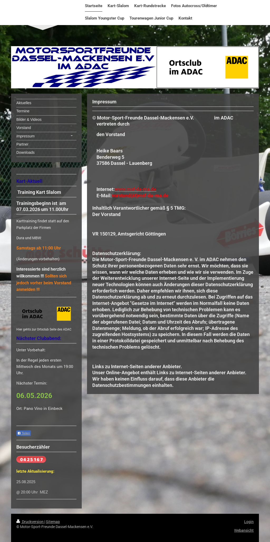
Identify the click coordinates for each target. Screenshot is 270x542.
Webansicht (244, 530)
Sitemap (53, 521)
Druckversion (30, 521)
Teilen (23, 433)
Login (249, 521)
